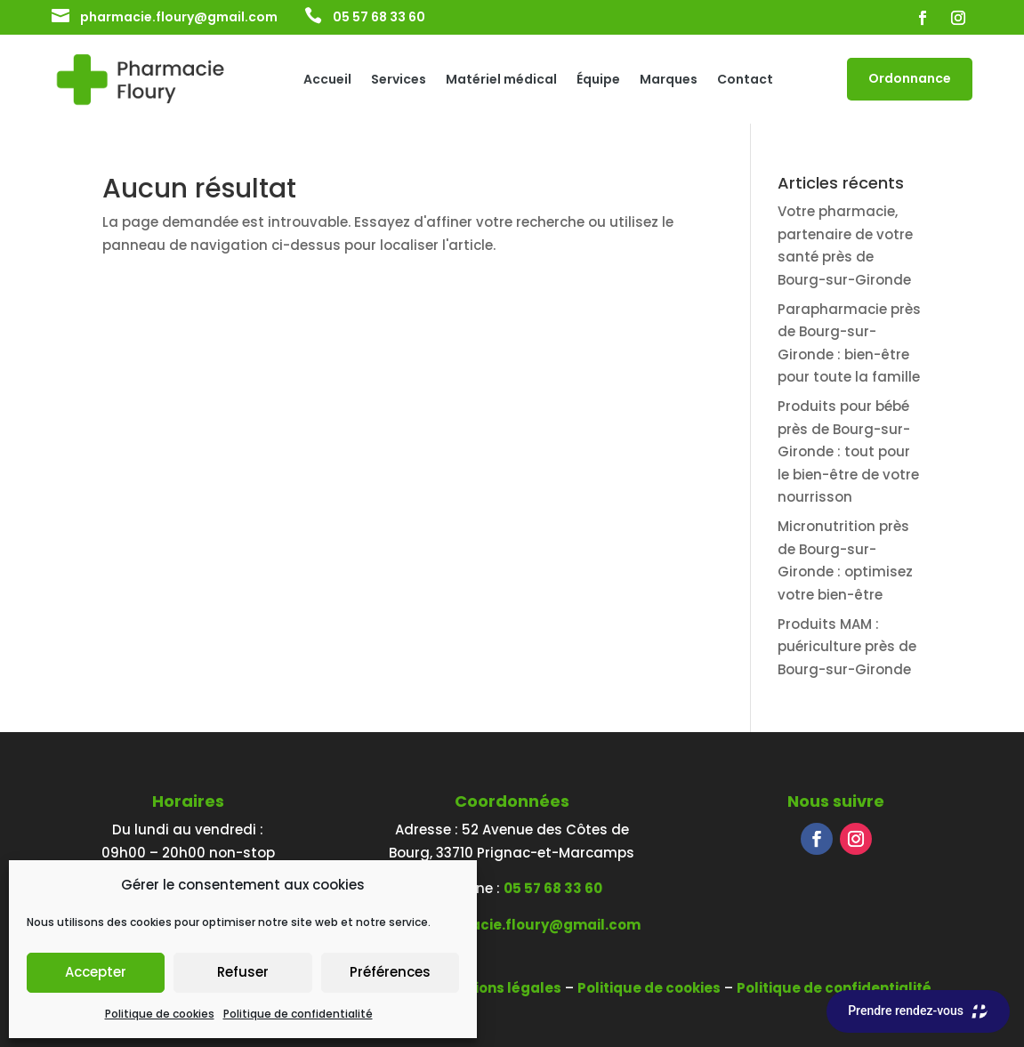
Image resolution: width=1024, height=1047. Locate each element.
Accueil (327, 80)
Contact (745, 80)
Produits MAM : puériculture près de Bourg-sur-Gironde (847, 647)
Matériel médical (501, 80)
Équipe (598, 80)
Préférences (390, 971)
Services (398, 80)
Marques (668, 80)
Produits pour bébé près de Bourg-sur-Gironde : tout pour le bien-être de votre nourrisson (848, 451)
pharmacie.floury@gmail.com (179, 17)
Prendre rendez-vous (918, 1011)
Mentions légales (500, 988)
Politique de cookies (159, 1013)
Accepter (95, 971)
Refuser (243, 971)
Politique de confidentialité (298, 1013)
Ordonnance (909, 78)
